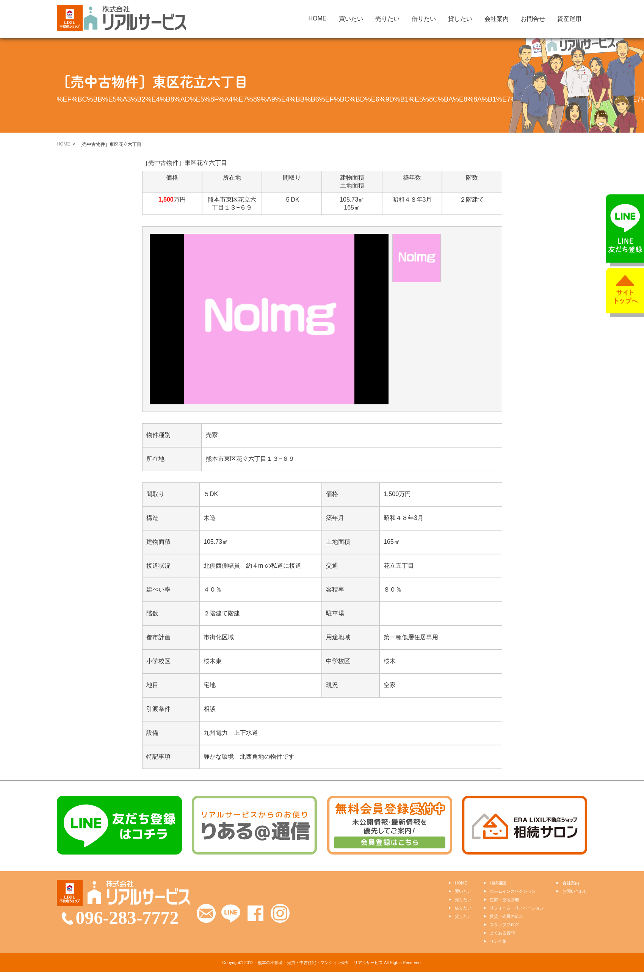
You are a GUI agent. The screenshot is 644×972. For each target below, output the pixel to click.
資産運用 (569, 19)
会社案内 (496, 19)
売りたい (387, 19)
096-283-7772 (127, 918)
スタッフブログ (504, 924)
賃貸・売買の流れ (506, 916)
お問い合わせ (575, 891)
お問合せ (533, 19)
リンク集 (498, 941)
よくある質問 (502, 933)
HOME (318, 18)
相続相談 (498, 883)
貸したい (460, 19)
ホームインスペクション (513, 891)
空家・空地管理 (504, 899)
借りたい (424, 19)
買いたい (351, 19)
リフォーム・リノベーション (517, 908)
